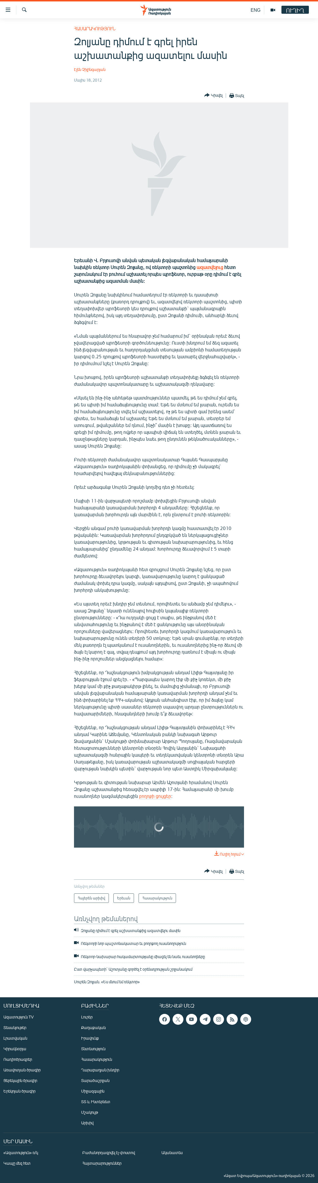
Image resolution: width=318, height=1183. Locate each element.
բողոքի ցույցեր (155, 796)
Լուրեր (87, 1016)
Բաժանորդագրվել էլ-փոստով (108, 1152)
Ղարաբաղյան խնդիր (100, 1069)
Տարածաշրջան (95, 1080)
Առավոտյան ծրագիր (22, 1069)
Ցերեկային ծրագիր (20, 1080)
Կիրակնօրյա (14, 1048)
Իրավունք (90, 1038)
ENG (256, 10)
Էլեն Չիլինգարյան (89, 69)
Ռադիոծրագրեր (17, 1059)
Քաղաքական (93, 1027)
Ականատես (172, 1152)
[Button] (213, 95)
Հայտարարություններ (101, 1163)
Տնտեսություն (93, 1048)
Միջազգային (92, 1091)
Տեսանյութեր (14, 1027)
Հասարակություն (94, 28)
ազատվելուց (210, 267)
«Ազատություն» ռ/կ (20, 1152)
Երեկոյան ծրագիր (19, 1091)
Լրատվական (15, 1038)
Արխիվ (87, 1122)
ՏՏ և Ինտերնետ (95, 1101)
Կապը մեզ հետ (17, 1163)
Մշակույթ (89, 1112)
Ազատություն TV (18, 1016)
